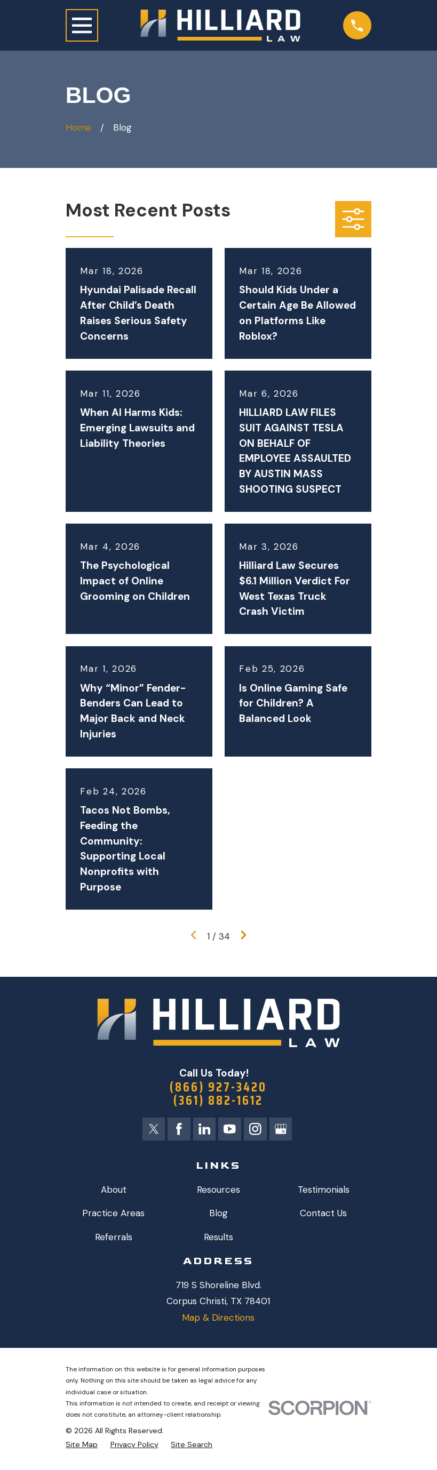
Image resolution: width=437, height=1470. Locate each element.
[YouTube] (230, 1130)
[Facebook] (178, 1130)
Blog (218, 1215)
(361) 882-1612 (218, 1101)
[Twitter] (152, 1130)
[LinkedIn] (204, 1130)
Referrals (113, 1239)
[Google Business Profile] (282, 1130)
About (113, 1192)
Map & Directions (218, 1320)
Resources (218, 1192)
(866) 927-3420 (218, 1088)
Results (218, 1239)
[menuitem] (82, 1447)
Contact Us (323, 1215)
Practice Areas (113, 1215)
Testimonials (323, 1192)
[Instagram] (256, 1130)
